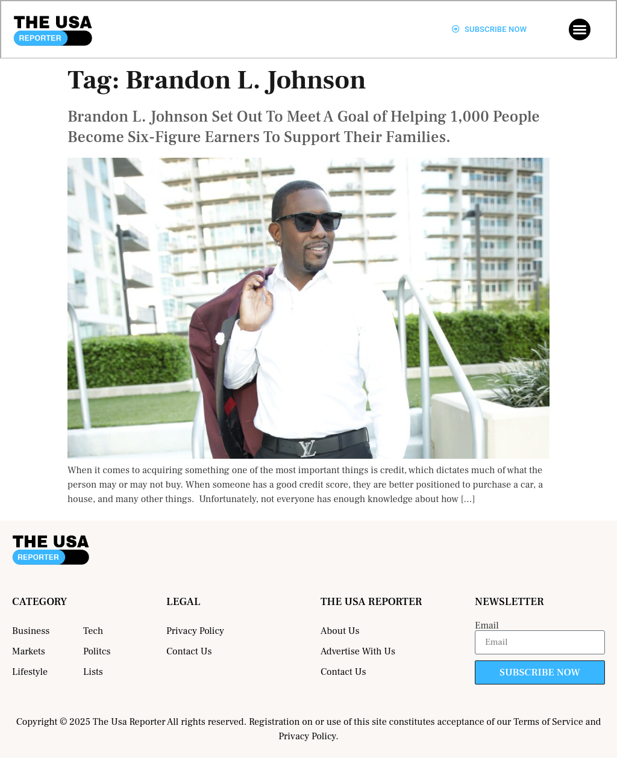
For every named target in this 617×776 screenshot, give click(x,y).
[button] (579, 29)
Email (487, 625)
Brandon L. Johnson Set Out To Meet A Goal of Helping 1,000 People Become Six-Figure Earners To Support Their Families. (303, 127)
